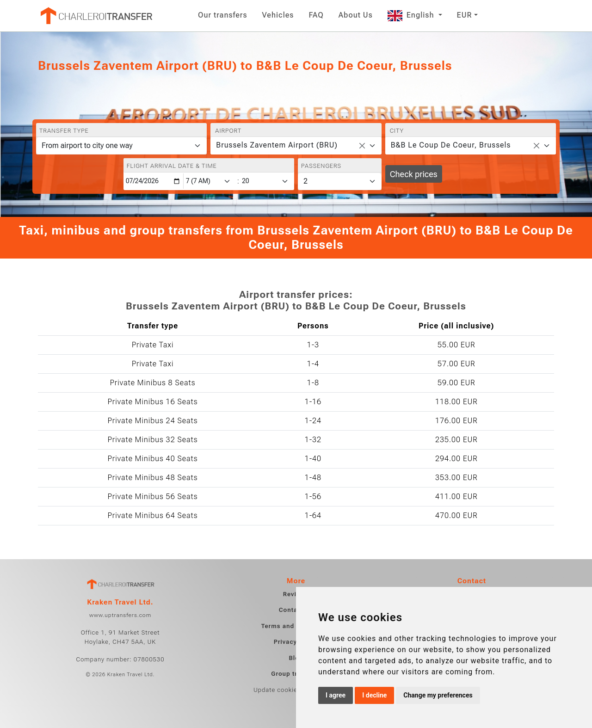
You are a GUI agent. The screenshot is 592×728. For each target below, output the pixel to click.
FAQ (315, 15)
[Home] (96, 15)
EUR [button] (464, 15)
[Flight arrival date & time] (153, 181)
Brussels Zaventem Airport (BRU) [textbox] (277, 145)
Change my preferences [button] (437, 695)
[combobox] (295, 145)
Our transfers (222, 15)
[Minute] (267, 181)
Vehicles (278, 15)
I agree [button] (335, 695)
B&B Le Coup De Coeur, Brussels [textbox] (451, 145)
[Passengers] (340, 181)
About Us (356, 15)
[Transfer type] (121, 145)
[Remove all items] (362, 145)
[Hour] (210, 181)
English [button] (412, 15)
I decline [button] (374, 695)
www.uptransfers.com (120, 615)
